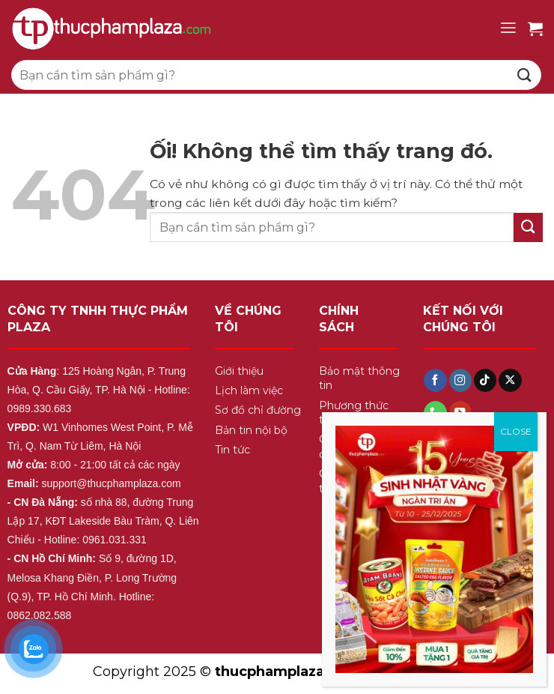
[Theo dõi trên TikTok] (485, 380)
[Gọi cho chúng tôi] (435, 412)
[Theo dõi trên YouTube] (460, 412)
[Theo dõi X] (510, 380)
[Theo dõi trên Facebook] (435, 380)
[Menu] (508, 28)
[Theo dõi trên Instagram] (460, 380)
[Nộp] (525, 74)
